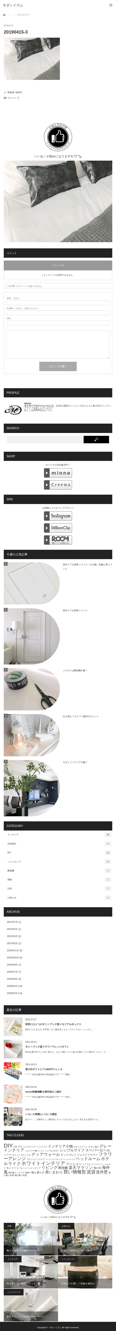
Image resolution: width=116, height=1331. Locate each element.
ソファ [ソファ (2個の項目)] (8, 1154)
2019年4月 (12, 986)
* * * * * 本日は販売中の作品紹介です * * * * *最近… (48, 1074)
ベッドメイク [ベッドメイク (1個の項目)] (69, 1159)
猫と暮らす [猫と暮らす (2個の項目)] (38, 1172)
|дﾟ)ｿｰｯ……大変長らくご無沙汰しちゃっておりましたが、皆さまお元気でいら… (62, 1119)
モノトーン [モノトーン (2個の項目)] (12, 1167)
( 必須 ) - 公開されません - (23, 308)
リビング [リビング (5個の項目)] (49, 1167)
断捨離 (59, 870)
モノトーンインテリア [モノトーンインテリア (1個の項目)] (30, 1168)
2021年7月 (12, 922)
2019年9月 (12, 964)
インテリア (59, 834)
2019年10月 (13, 957)
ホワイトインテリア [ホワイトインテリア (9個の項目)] (43, 1163)
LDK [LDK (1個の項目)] (15, 1147)
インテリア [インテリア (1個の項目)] (42, 1147)
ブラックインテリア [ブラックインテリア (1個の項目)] (36, 1159)
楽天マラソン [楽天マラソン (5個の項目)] (81, 1167)
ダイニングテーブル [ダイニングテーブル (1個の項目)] (21, 1155)
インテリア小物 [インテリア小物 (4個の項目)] (60, 1146)
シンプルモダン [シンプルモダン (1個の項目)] (52, 1151)
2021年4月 (12, 936)
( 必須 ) (13, 298)
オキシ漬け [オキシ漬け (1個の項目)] (93, 1147)
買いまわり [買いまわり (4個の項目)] (54, 1172)
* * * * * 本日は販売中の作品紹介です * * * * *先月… (48, 1097)
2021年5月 (12, 929)
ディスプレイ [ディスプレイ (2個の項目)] (68, 1154)
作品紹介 (59, 843)
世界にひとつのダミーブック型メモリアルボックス (53, 1024)
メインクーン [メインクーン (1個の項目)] (97, 1164)
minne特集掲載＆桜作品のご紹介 (43, 1091)
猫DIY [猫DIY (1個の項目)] (28, 1172)
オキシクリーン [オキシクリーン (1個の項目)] (80, 1147)
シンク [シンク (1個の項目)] (41, 1151)
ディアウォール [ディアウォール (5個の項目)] (45, 1154)
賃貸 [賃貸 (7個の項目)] (91, 1171)
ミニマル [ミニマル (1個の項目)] (87, 1164)
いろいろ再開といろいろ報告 (41, 1114)
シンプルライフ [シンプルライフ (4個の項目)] (72, 1150)
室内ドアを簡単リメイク (75, 610)
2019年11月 (13, 950)
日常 (59, 888)
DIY (59, 852)
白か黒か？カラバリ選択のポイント (81, 716)
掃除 (59, 879)
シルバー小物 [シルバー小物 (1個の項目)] (31, 1151)
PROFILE (38, 410)
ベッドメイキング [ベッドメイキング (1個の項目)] (54, 1159)
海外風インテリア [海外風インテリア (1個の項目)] (16, 1172)
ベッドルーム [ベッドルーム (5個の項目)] (88, 1158)
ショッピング (59, 861)
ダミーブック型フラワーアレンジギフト (47, 1046)
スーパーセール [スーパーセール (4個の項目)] (97, 1150)
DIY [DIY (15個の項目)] (8, 1145)
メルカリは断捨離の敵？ (75, 670)
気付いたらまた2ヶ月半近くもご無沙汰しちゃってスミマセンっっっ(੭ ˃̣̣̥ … (59, 1029)
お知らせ (59, 897)
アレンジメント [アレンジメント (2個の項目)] (27, 1146)
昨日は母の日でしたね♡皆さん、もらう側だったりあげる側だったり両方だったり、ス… (66, 1052)
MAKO (19, 92)
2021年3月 (12, 943)
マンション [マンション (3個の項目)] (74, 1164)
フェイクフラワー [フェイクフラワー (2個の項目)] (87, 1154)
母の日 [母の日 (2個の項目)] (97, 1167)
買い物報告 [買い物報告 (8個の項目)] (74, 1171)
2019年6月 (12, 979)
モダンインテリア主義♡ (75, 762)
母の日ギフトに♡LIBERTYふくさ (43, 1069)
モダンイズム (55, 1327)
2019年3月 (12, 993)
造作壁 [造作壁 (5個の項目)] (102, 1172)
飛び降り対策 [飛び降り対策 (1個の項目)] (21, 1175)
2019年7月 (12, 972)
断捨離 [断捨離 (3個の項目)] (63, 1168)
